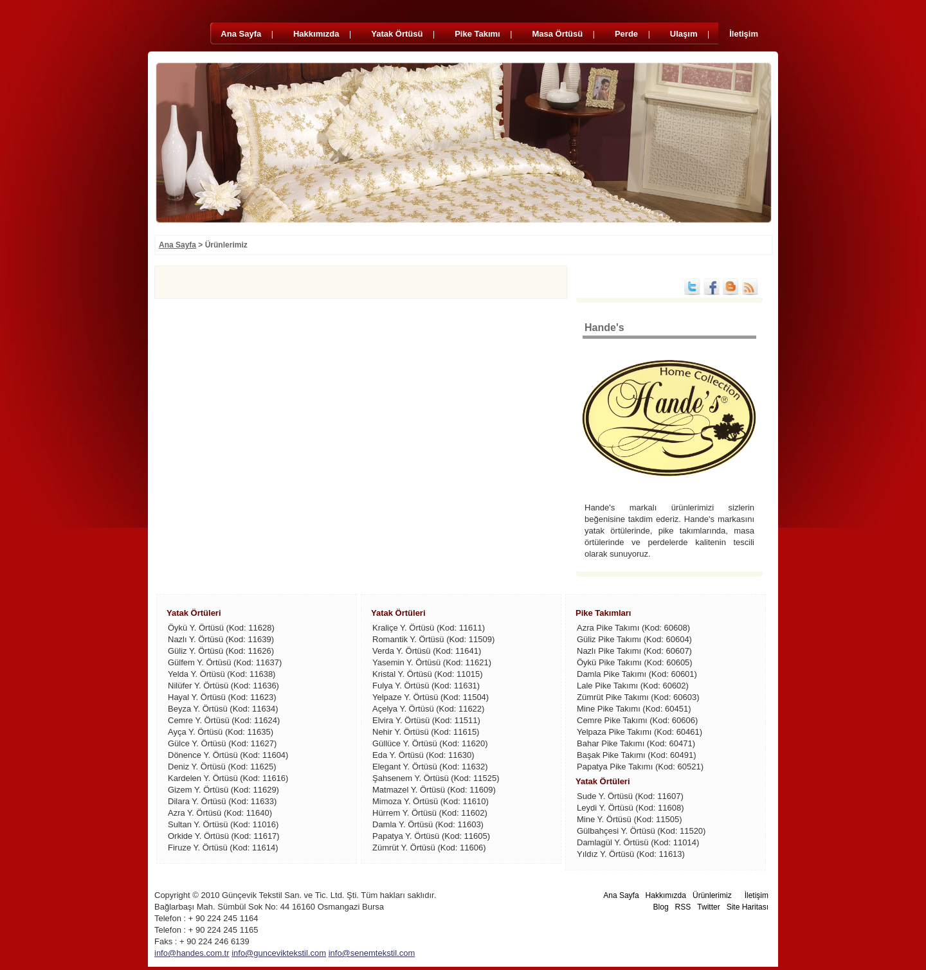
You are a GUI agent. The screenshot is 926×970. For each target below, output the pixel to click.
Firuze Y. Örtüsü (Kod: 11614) (223, 847)
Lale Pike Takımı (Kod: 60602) (633, 685)
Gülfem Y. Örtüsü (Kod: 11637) (225, 662)
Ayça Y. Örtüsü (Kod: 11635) (220, 732)
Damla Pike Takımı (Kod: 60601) (637, 674)
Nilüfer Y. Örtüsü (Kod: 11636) (223, 685)
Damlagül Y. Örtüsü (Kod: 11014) (638, 842)
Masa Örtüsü (558, 34)
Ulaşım (685, 34)
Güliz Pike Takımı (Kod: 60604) (634, 639)
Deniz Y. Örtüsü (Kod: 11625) (222, 766)
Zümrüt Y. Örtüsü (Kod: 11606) (429, 847)
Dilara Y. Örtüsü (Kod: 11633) (222, 801)
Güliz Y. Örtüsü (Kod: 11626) (221, 651)
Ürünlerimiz (712, 895)
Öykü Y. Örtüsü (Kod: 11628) (221, 628)
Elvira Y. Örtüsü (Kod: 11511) (426, 720)
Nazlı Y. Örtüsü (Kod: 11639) (221, 639)
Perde (627, 34)
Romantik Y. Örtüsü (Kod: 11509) (433, 639)
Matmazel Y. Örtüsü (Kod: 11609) (434, 790)
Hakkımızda (317, 34)
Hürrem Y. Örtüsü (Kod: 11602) (429, 813)
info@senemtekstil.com (372, 953)
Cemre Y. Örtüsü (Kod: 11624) (224, 720)
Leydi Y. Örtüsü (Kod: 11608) (630, 808)
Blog (661, 907)
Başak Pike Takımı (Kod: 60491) (636, 755)
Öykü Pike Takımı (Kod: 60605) (635, 662)
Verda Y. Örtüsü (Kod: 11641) (426, 651)
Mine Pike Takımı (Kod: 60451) (634, 709)
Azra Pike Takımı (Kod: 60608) (633, 628)
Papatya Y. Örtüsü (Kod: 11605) (431, 836)
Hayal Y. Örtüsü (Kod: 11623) (222, 697)
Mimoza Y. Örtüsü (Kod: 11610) (430, 801)
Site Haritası (747, 907)
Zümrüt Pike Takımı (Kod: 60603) (638, 697)
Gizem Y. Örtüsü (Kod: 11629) (223, 790)
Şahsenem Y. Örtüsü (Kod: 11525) (436, 778)
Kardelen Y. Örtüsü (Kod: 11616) (228, 778)
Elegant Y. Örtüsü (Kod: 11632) (429, 766)
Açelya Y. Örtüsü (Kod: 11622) (428, 709)
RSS (683, 907)
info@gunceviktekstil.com (279, 953)
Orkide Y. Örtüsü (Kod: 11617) (224, 836)
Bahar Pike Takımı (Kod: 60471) (636, 743)
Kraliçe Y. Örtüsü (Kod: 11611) (428, 628)
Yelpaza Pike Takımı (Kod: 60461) (639, 732)
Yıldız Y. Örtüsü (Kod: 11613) (631, 854)
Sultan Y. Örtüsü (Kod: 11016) (223, 824)
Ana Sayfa (242, 34)
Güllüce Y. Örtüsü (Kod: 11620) (429, 743)
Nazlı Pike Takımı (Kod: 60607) (634, 651)
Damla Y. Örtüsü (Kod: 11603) (428, 824)
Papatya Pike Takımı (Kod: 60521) (640, 766)
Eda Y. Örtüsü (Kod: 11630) (423, 755)
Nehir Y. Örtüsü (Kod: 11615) (425, 732)
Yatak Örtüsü (398, 34)
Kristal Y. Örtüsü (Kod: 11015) (427, 674)
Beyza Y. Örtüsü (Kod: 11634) (223, 709)
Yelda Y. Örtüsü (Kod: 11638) (221, 674)
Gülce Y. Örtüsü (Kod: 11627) (222, 743)
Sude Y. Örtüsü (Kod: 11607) (630, 796)
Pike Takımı (478, 34)
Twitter (708, 907)
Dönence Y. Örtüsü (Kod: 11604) (228, 755)
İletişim (743, 34)
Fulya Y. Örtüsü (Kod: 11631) (426, 685)
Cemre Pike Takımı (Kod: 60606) (637, 720)
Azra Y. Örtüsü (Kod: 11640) (220, 813)
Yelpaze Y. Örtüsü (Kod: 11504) (430, 697)
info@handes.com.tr (192, 953)
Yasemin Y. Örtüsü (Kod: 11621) (431, 662)
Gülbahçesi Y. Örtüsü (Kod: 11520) (641, 831)
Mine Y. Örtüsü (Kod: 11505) (629, 819)
